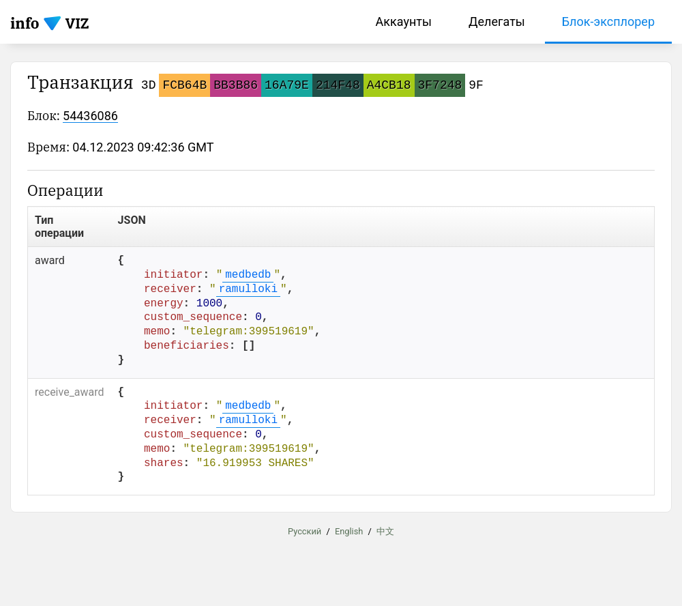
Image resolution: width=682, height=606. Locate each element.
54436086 (90, 116)
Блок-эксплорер (608, 21)
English (349, 531)
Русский (304, 531)
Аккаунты (404, 21)
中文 (385, 531)
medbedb (248, 275)
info (25, 23)
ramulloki (248, 289)
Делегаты (497, 21)
